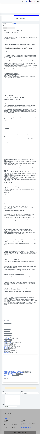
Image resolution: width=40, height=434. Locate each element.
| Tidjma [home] (25, 432)
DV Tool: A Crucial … (9, 374)
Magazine (13, 427)
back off (5, 336)
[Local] (23, 1)
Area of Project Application (7, 330)
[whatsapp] (30, 427)
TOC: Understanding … (7, 375)
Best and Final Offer (6, 350)
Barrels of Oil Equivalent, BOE (8, 342)
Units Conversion (14, 424)
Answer (6, 103)
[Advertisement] (20, 6)
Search (14, 23)
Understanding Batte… (9, 373)
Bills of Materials (6, 352)
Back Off (5, 337)
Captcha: (3, 406)
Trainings (5, 427)
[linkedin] (23, 427)
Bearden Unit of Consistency (8, 338)
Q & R (5, 424)
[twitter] (28, 427)
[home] (32, 1)
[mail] (22, 427)
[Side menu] (26, 1)
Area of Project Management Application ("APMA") (11, 332)
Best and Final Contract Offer (8, 346)
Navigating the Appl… (12, 371)
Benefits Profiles (6, 344)
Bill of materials (6, 347)
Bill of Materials (6, 348)
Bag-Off (5, 340)
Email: (22, 391)
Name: (3, 391)
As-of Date (5, 334)
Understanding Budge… (13, 372)
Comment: (3, 404)
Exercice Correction (7, 142)
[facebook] (6, 418)
